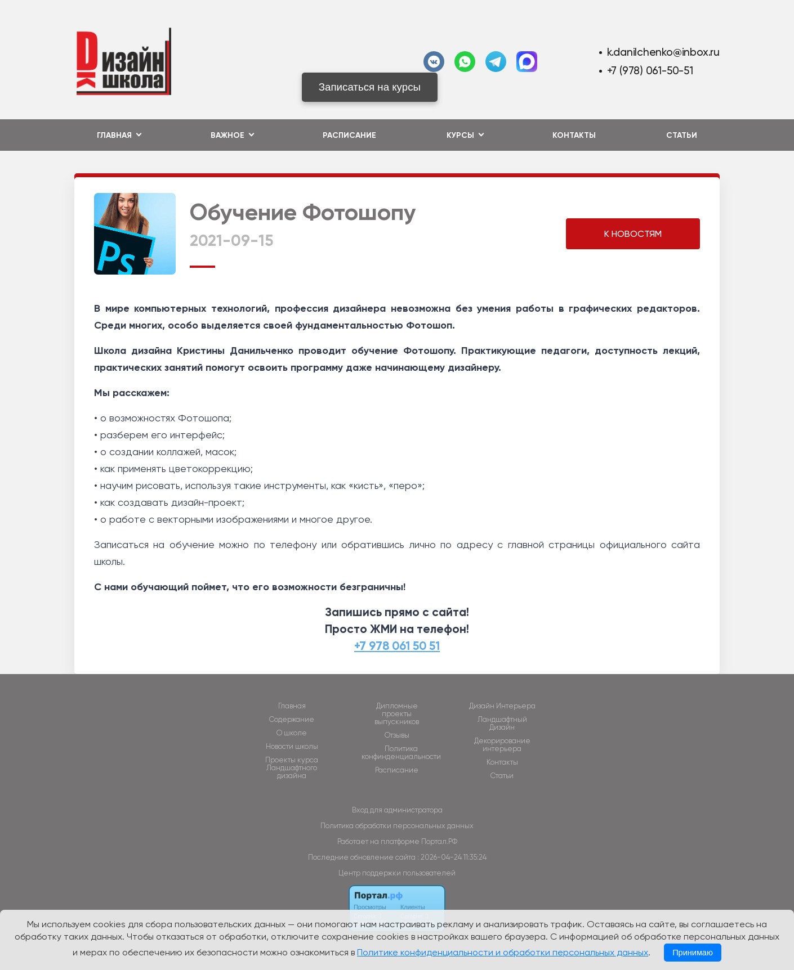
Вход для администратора (397, 810)
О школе (291, 733)
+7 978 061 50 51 (397, 646)
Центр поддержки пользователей (397, 873)
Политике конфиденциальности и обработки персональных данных (502, 952)
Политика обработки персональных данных (397, 825)
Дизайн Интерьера (502, 706)
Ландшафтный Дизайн (502, 723)
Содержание (291, 720)
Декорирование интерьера (502, 745)
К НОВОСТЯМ (633, 233)
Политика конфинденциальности (401, 753)
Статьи (681, 135)
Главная (292, 706)
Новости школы (292, 747)
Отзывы (397, 735)
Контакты (574, 135)
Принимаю (692, 952)
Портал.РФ (439, 841)
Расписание (349, 135)
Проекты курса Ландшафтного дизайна (291, 768)
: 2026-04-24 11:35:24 (452, 857)
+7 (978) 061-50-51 (650, 70)
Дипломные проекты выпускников (396, 714)
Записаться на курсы (370, 87)
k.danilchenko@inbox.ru (663, 52)
